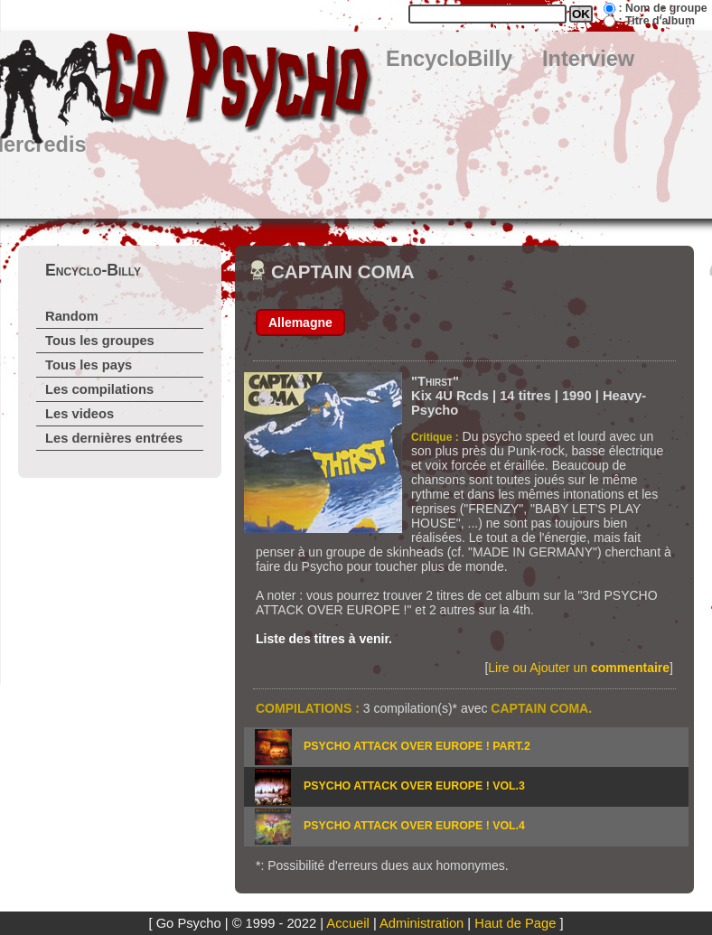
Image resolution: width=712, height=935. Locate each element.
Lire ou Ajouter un (579, 667)
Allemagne (300, 322)
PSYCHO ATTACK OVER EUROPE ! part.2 (417, 746)
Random (71, 316)
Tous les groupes (100, 340)
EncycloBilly (449, 58)
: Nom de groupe (662, 8)
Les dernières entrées (114, 438)
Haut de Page (515, 923)
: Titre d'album (656, 20)
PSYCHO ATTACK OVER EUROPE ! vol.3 (414, 786)
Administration (421, 923)
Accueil (347, 923)
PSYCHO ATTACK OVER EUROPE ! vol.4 (414, 825)
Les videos (79, 414)
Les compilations (99, 389)
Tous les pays (88, 365)
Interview (588, 58)
